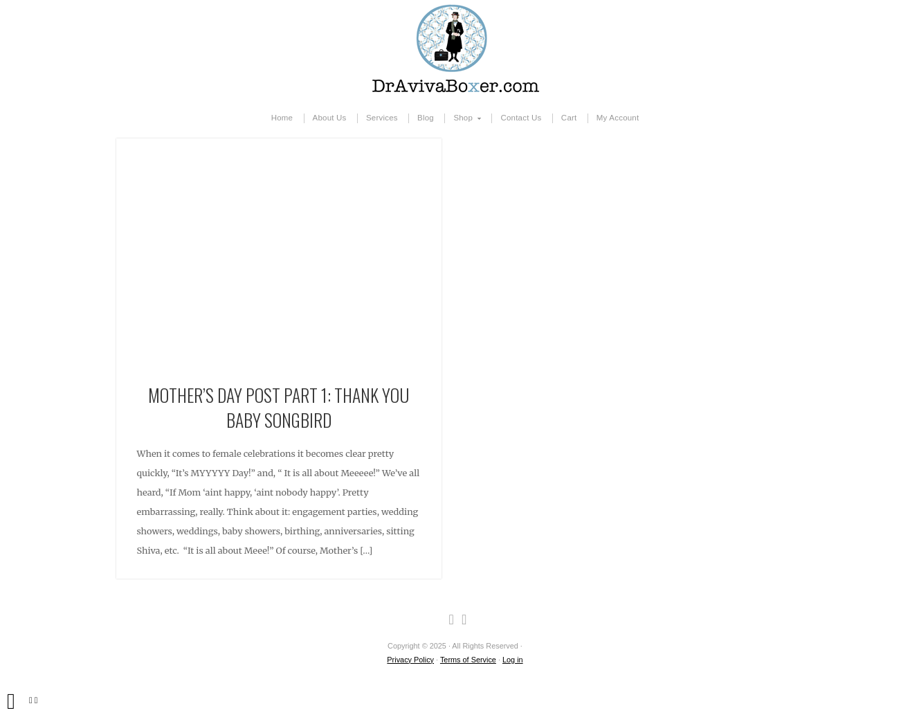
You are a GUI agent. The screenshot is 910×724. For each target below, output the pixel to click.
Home (282, 118)
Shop (463, 118)
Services (382, 118)
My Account (618, 118)
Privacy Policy (410, 659)
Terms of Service (468, 659)
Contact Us (520, 118)
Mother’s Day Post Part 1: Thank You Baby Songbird (278, 407)
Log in (512, 659)
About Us (330, 118)
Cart (569, 118)
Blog (425, 118)
